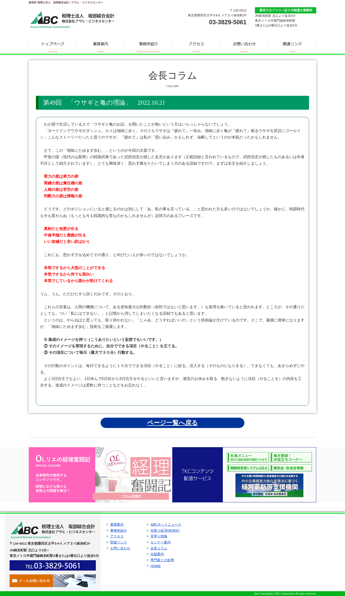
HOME (155, 573)
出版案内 (157, 559)
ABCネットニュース (165, 525)
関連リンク (292, 45)
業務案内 (101, 45)
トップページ (53, 45)
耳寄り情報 (158, 539)
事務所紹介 (148, 45)
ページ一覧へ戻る (172, 422)
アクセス (196, 45)
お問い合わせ (244, 45)
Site (256, 593)
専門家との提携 (162, 566)
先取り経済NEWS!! (164, 532)
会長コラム (158, 552)
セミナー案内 (160, 546)
